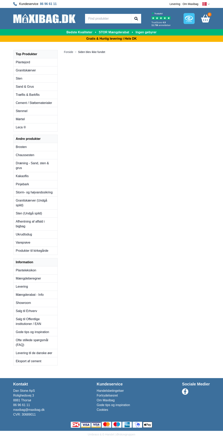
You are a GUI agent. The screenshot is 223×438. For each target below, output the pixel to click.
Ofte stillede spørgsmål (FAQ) (32, 342)
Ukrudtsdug (24, 234)
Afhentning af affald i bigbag (30, 224)
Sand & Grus (25, 86)
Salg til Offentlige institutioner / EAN (28, 321)
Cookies (102, 409)
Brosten (21, 147)
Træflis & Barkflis (28, 94)
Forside (68, 52)
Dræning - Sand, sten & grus (32, 165)
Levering (175, 4)
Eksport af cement (28, 361)
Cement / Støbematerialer (34, 103)
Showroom (23, 302)
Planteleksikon (26, 270)
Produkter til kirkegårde (32, 250)
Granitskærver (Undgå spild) (31, 203)
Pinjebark (22, 184)
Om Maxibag (190, 4)
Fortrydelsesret (107, 395)
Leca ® (21, 127)
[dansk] (206, 4)
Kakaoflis (22, 176)
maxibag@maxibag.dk (29, 409)
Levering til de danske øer (34, 353)
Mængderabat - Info (30, 294)
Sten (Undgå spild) (29, 213)
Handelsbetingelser (110, 390)
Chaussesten (25, 155)
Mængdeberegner (28, 278)
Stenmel (22, 111)
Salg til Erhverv (26, 311)
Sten (19, 78)
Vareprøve (23, 242)
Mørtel (20, 119)
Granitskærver (26, 70)
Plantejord (23, 62)
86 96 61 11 (48, 4)
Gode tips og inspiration (32, 332)
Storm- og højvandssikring (34, 192)
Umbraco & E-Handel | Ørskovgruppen (111, 434)
